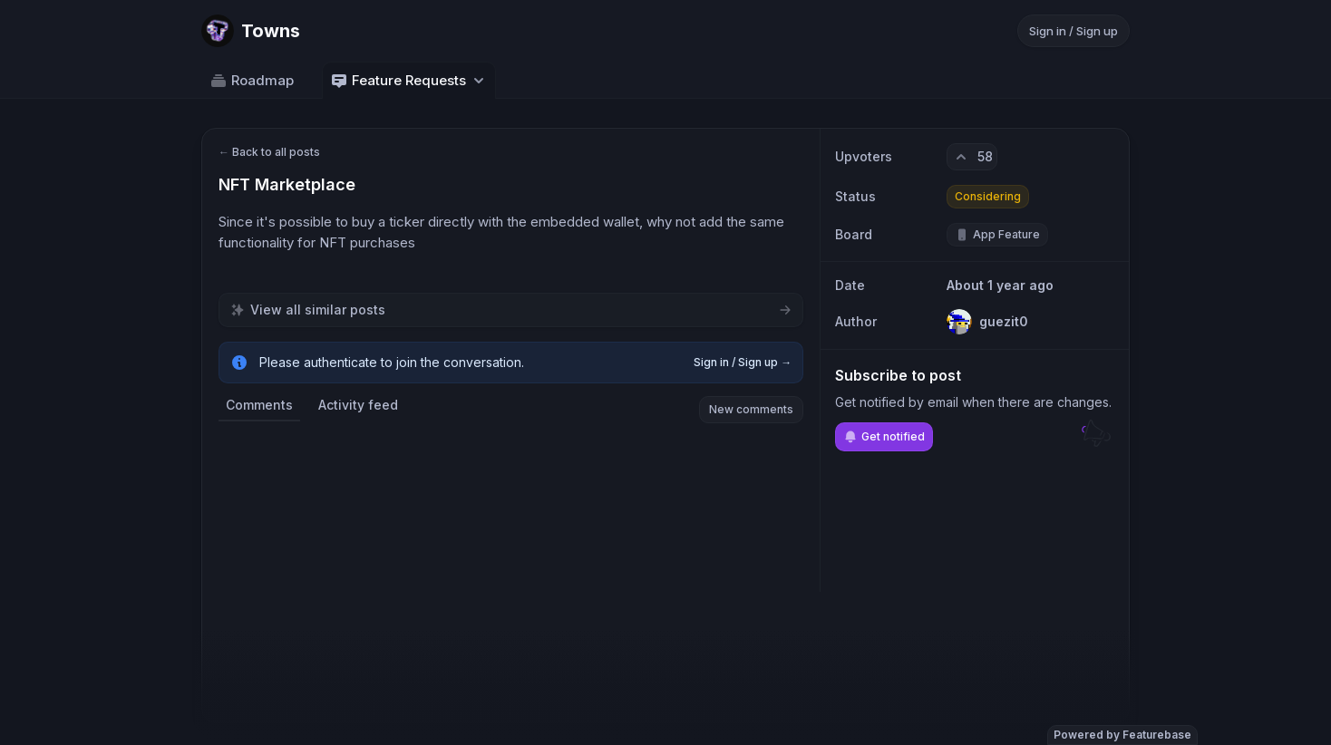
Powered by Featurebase (1122, 734)
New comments (751, 409)
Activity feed (358, 404)
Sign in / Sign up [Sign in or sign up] (1073, 31)
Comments (259, 404)
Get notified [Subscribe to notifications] (884, 437)
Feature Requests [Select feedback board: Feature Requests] (409, 81)
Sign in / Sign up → (743, 362)
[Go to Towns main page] (250, 31)
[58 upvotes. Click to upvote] (972, 156)
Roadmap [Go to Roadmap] (251, 81)
